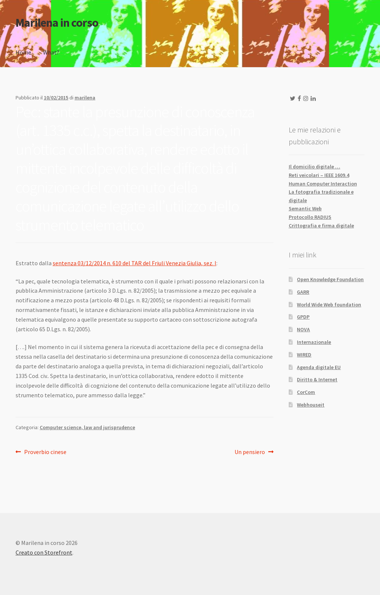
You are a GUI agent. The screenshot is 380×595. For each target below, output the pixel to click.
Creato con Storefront (44, 552)
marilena (85, 97)
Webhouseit (310, 404)
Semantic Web (305, 208)
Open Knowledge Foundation (330, 279)
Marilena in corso (57, 22)
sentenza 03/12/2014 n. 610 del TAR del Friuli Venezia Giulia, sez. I (134, 263)
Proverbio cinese (45, 452)
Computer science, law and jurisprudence (87, 427)
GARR (303, 292)
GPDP (303, 316)
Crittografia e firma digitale (321, 225)
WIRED (304, 354)
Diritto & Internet (317, 379)
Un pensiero (250, 452)
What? (51, 52)
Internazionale (314, 342)
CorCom (306, 392)
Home (23, 52)
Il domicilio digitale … (314, 166)
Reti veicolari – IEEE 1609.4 (319, 175)
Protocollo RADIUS (310, 217)
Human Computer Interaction (323, 183)
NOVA (303, 329)
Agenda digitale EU (319, 367)
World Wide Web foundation (329, 304)
